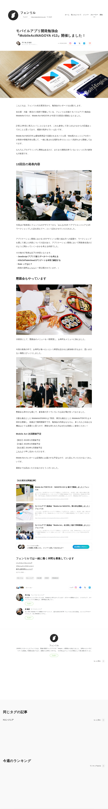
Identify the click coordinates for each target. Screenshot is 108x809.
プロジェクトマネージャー (25, 566)
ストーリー (94, 14)
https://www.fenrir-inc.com (38, 17)
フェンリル (28, 13)
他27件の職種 (21, 572)
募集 (101, 14)
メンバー (86, 14)
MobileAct (55, 578)
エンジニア (30, 578)
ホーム (67, 14)
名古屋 (39, 578)
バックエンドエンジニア (24, 563)
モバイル (20, 578)
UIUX (47, 578)
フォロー (25, 17)
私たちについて (76, 14)
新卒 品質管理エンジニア (24, 569)
